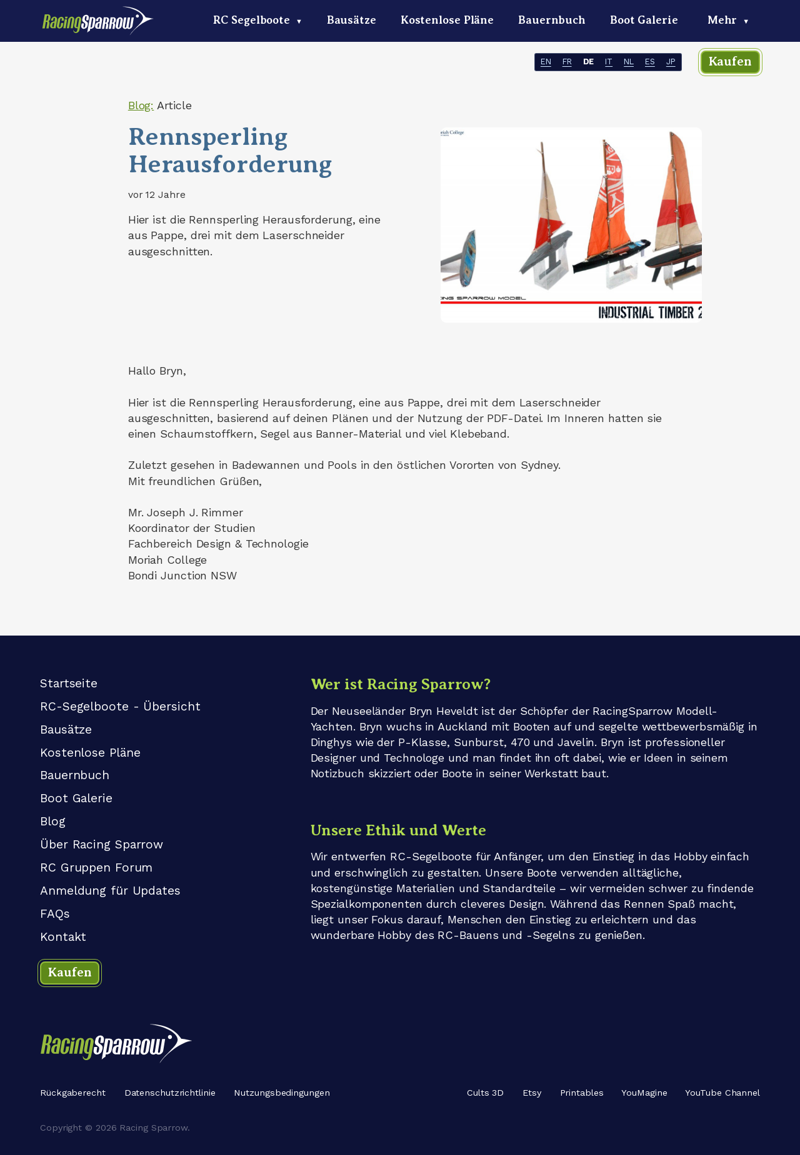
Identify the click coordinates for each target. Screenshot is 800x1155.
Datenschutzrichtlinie (170, 1093)
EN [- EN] (546, 62)
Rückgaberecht (73, 1093)
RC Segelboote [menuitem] (257, 20)
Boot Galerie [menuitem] (644, 20)
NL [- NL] (629, 62)
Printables (582, 1093)
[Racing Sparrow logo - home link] (99, 25)
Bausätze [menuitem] (351, 20)
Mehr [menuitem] (728, 20)
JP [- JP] (671, 62)
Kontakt (63, 937)
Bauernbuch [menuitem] (552, 20)
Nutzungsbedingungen (281, 1093)
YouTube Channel (722, 1093)
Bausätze (66, 729)
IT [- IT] (608, 62)
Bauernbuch (74, 775)
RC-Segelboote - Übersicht (120, 706)
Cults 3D (485, 1093)
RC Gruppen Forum (96, 867)
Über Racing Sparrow (101, 844)
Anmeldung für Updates (110, 890)
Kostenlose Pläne (90, 752)
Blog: (141, 105)
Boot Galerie (76, 798)
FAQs (55, 914)
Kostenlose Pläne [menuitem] (447, 20)
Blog (53, 821)
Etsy (531, 1093)
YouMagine (644, 1093)
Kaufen (730, 61)
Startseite (69, 683)
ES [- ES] (650, 62)
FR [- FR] (567, 62)
